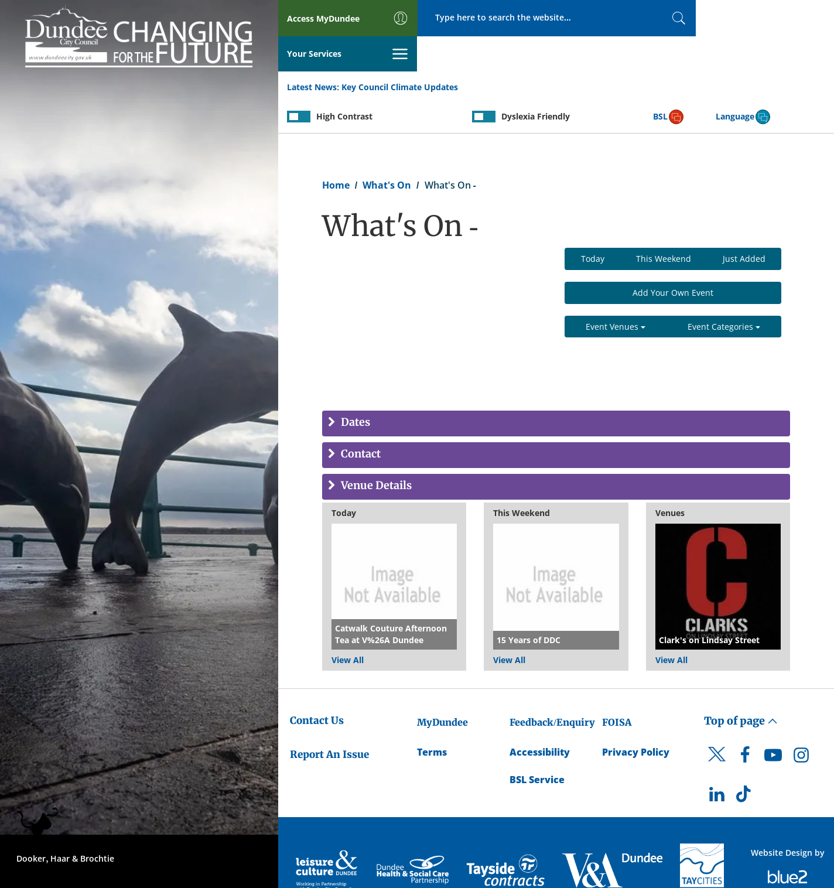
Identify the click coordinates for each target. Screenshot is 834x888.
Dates (354, 388)
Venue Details (375, 451)
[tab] (556, 389)
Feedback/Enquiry (552, 687)
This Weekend (663, 223)
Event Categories (724, 291)
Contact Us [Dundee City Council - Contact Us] (317, 685)
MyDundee (442, 687)
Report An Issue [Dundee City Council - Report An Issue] (329, 719)
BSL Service (537, 744)
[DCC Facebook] (745, 722)
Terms (432, 717)
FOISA (616, 687)
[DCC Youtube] (773, 722)
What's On (387, 150)
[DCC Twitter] (717, 729)
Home (336, 150)
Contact (360, 420)
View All (347, 624)
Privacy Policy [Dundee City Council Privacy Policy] (635, 717)
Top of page (741, 685)
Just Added (744, 223)
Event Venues (615, 291)
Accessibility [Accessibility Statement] (540, 717)
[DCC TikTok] (745, 762)
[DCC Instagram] (801, 722)
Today (592, 223)
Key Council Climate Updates (399, 51)
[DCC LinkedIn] (717, 762)
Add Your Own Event (673, 257)
